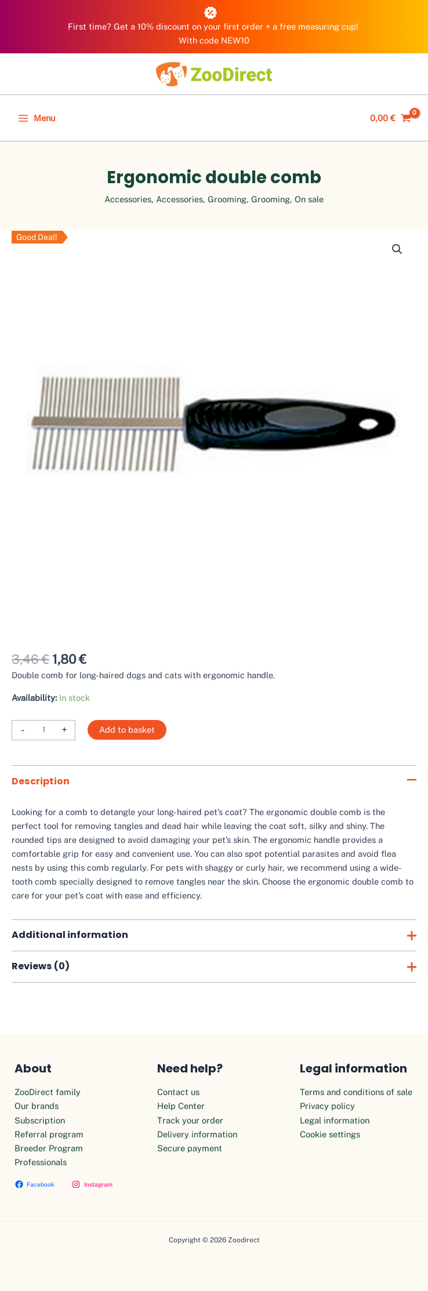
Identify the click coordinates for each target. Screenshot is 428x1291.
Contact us (178, 1092)
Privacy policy (327, 1106)
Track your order (190, 1120)
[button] (397, 249)
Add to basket (127, 729)
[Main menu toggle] (36, 118)
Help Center (181, 1106)
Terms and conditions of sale (356, 1092)
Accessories (127, 199)
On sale (309, 199)
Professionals (40, 1162)
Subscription (39, 1120)
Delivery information (197, 1134)
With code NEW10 (214, 40)
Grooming (227, 199)
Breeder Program (48, 1148)
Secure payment (189, 1148)
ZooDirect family (47, 1092)
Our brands (36, 1106)
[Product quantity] (43, 730)
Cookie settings (330, 1134)
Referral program (49, 1134)
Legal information (334, 1120)
